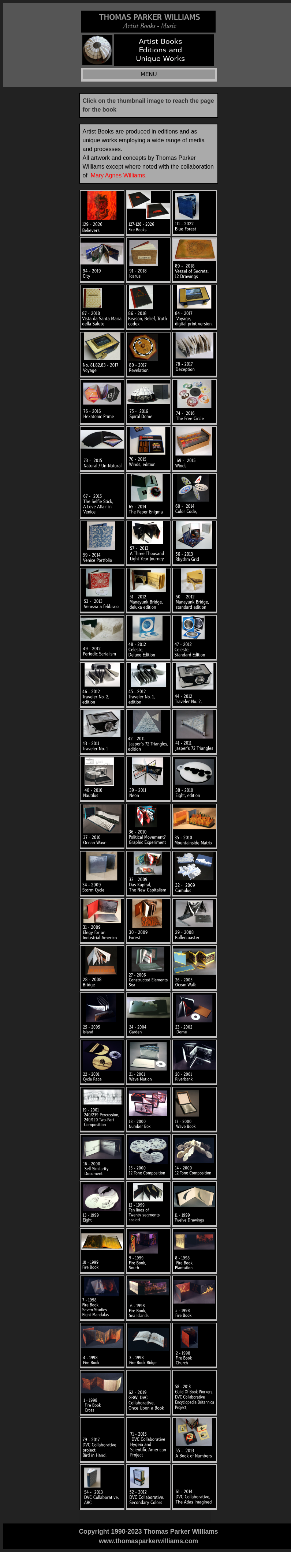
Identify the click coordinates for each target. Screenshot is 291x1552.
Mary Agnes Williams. (117, 175)
